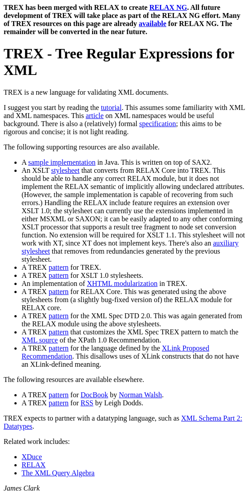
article (95, 115)
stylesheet (65, 170)
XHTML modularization (122, 283)
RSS (86, 403)
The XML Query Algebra (58, 473)
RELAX (33, 465)
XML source (40, 340)
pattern (58, 267)
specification (157, 123)
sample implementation (62, 162)
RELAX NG (168, 7)
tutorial (111, 107)
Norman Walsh (140, 395)
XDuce (32, 457)
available (152, 23)
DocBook (94, 395)
